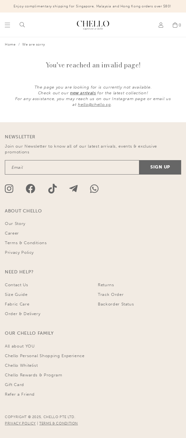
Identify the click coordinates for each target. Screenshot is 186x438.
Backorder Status (116, 304)
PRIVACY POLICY (20, 423)
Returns (106, 284)
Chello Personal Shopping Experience (45, 355)
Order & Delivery (22, 313)
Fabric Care (17, 304)
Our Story (15, 223)
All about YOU (19, 346)
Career (12, 233)
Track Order (111, 294)
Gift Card (14, 384)
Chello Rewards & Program (33, 375)
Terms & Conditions (26, 242)
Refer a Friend (20, 394)
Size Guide (16, 294)
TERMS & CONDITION (58, 423)
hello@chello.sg (94, 104)
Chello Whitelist (21, 365)
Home (10, 44)
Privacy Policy (19, 252)
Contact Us (16, 284)
